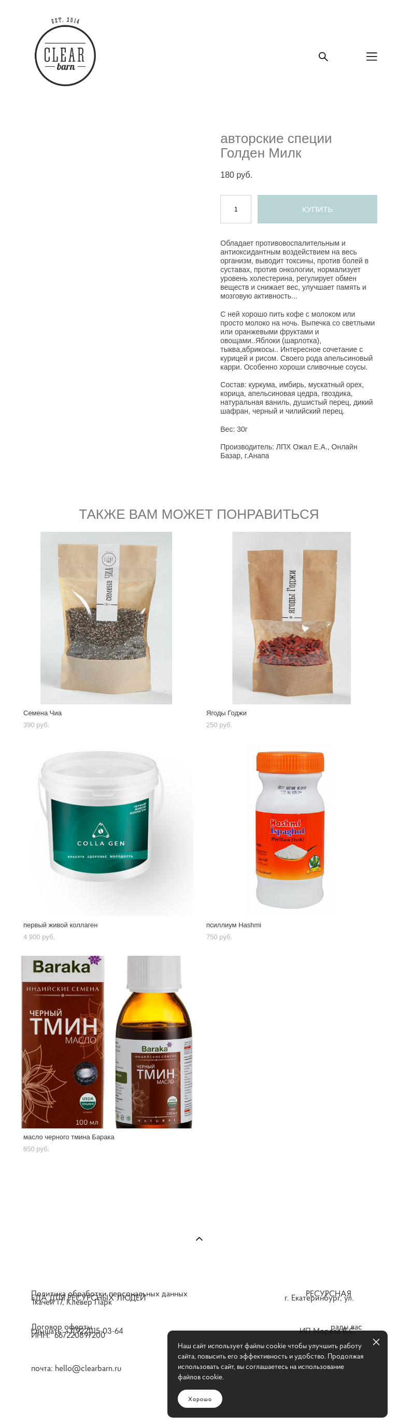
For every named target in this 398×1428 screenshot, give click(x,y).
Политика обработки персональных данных (109, 1293)
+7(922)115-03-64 (99, 1330)
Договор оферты (61, 1326)
